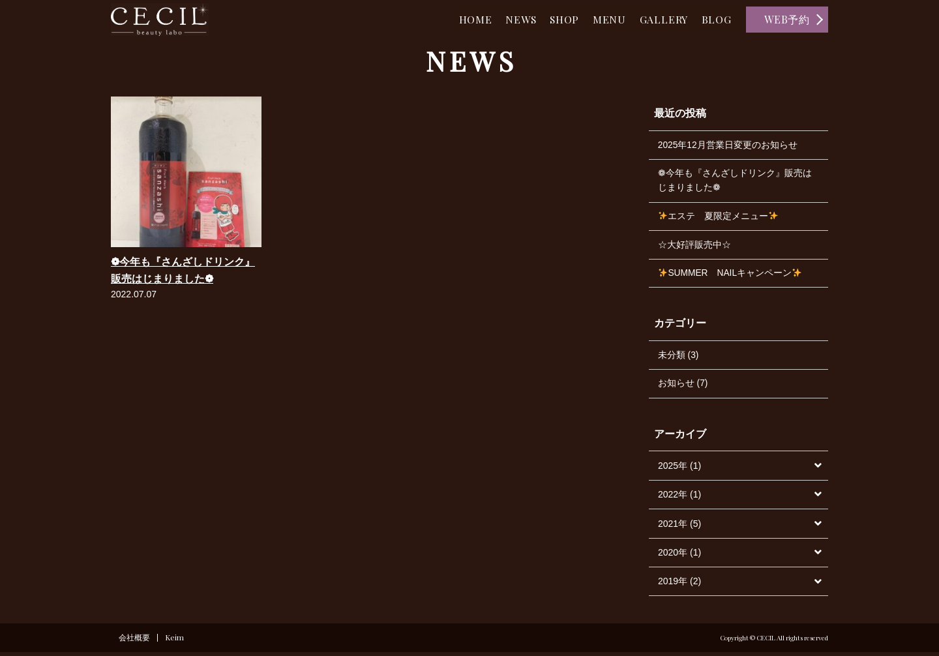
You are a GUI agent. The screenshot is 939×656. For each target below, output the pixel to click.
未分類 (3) (678, 358)
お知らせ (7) (683, 386)
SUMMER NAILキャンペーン (731, 276)
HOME (461, 19)
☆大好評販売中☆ (694, 246)
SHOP (556, 19)
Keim (175, 641)
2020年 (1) (679, 556)
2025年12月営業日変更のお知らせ (728, 145)
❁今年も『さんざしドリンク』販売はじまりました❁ (735, 181)
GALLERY (660, 19)
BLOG (715, 19)
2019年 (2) (679, 585)
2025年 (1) (679, 469)
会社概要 (134, 641)
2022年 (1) (679, 498)
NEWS (510, 19)
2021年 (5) (679, 527)
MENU (603, 19)
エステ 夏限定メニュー (719, 218)
